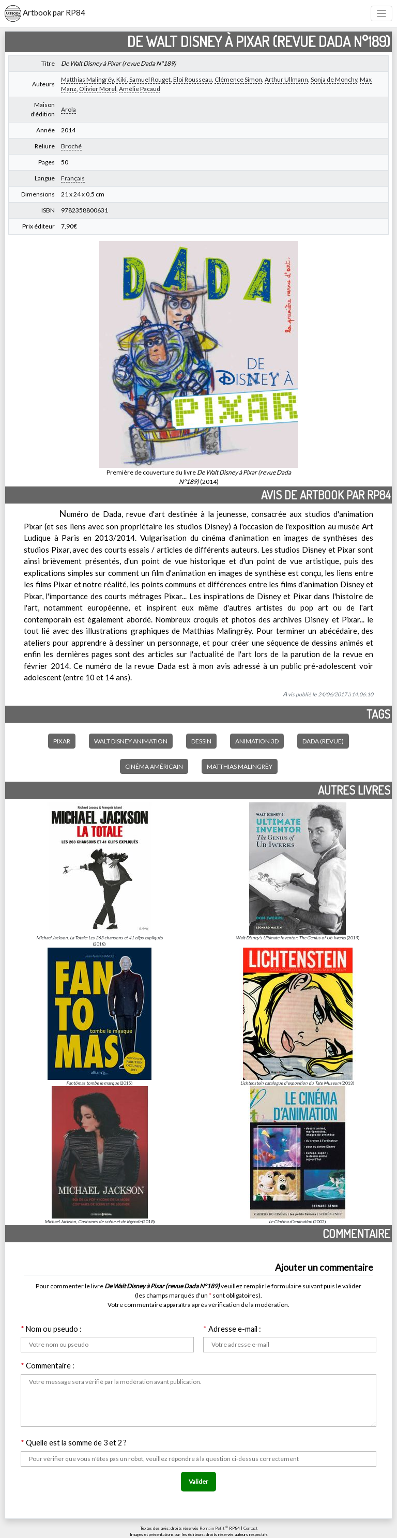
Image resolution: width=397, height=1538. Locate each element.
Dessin (201, 741)
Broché (71, 146)
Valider (198, 1481)
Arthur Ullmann (286, 79)
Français (73, 178)
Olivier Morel (97, 89)
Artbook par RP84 (45, 13)
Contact (250, 1528)
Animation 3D (257, 741)
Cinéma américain (154, 766)
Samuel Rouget (150, 79)
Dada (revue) (323, 741)
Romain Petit (212, 1528)
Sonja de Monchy (334, 79)
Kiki (121, 79)
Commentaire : (47, 1365)
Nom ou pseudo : (51, 1328)
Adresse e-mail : (232, 1328)
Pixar (61, 741)
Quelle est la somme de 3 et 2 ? (74, 1442)
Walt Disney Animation (130, 741)
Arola (68, 109)
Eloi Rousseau (192, 79)
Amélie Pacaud (139, 89)
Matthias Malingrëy (87, 79)
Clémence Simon (238, 79)
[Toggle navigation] (382, 14)
